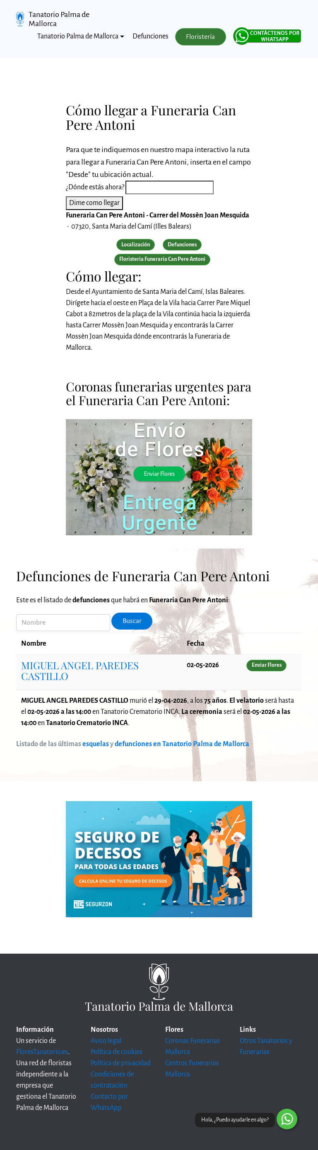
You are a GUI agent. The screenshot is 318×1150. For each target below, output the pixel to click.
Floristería (200, 37)
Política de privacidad (121, 1063)
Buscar (132, 621)
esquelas (95, 744)
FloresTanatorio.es (42, 1052)
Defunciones (150, 36)
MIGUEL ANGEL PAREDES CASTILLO (80, 670)
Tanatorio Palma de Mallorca (59, 19)
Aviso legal (106, 1041)
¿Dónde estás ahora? (95, 187)
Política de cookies (116, 1052)
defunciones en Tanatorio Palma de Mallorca (182, 744)
